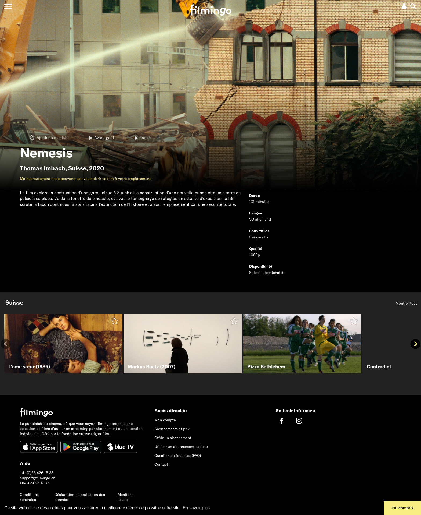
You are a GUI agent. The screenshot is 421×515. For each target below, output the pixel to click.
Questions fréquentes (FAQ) (177, 455)
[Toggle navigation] (8, 6)
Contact (161, 464)
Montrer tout (406, 303)
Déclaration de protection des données (80, 497)
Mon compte (165, 420)
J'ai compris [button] (402, 508)
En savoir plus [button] (196, 508)
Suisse (77, 168)
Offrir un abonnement (172, 437)
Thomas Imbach (42, 168)
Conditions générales (29, 497)
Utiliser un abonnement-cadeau (181, 446)
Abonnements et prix (172, 428)
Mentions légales (125, 497)
